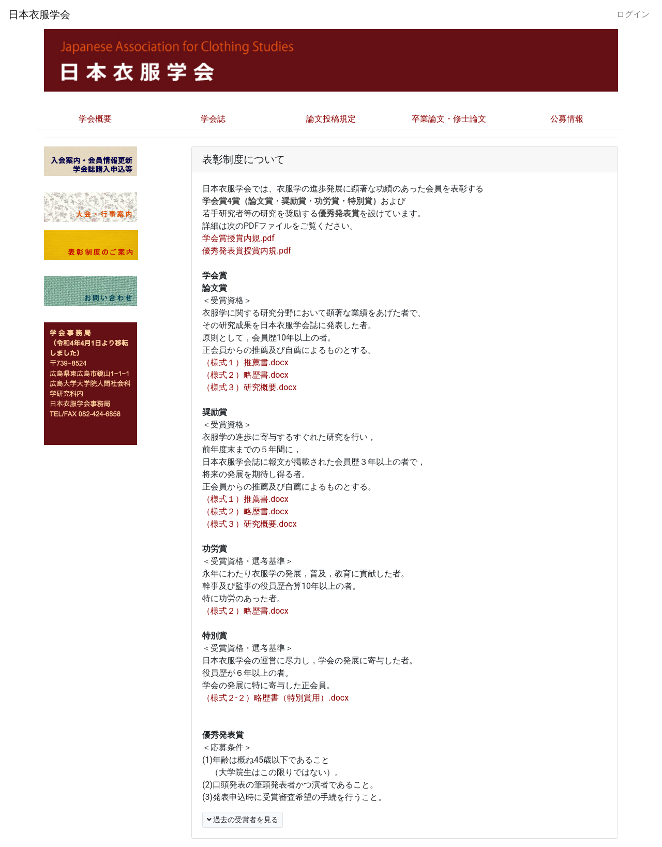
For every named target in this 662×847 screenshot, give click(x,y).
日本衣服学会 (39, 14)
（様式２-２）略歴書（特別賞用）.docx (275, 698)
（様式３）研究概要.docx (249, 387)
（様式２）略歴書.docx (245, 375)
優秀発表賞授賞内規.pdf (246, 251)
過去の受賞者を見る (242, 819)
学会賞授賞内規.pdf (238, 238)
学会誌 (213, 119)
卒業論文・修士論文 (449, 119)
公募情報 (566, 119)
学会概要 (95, 119)
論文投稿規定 (331, 119)
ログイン (633, 14)
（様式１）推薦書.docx (245, 362)
